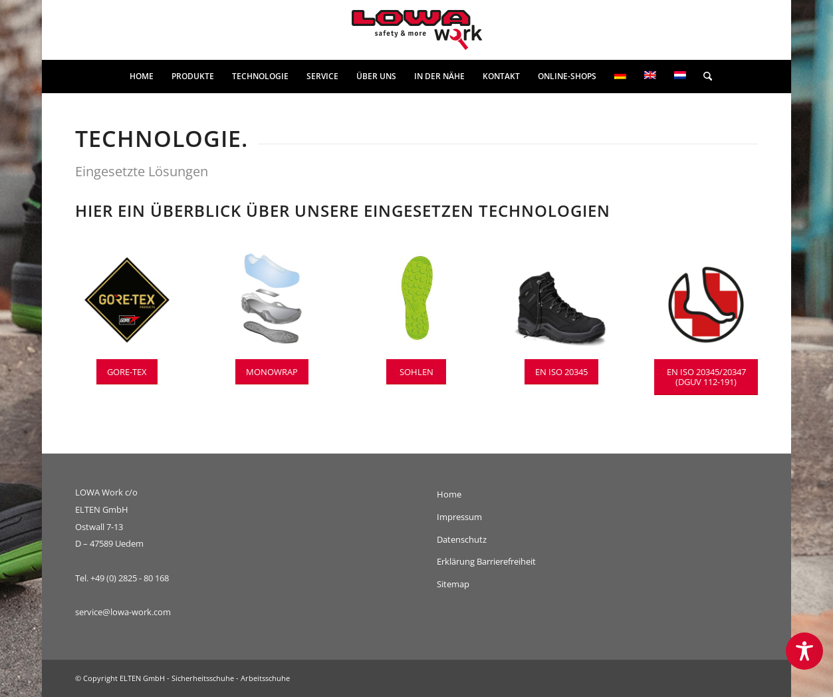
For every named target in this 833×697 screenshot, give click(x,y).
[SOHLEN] (416, 372)
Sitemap (453, 584)
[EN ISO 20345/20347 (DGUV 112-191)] (706, 377)
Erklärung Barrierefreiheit (486, 561)
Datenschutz (462, 539)
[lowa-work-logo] (417, 30)
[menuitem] (141, 76)
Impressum (459, 517)
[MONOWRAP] (271, 372)
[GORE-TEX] (127, 372)
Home (449, 494)
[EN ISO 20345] (561, 372)
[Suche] (703, 76)
